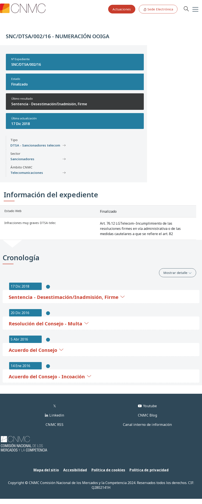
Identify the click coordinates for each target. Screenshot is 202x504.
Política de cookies (108, 470)
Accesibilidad (75, 470)
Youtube (150, 406)
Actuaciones (122, 9)
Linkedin (56, 415)
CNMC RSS (54, 424)
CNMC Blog (147, 415)
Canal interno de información (147, 424)
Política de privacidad (148, 470)
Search (186, 9)
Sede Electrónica (158, 9)
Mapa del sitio (46, 470)
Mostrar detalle (177, 272)
